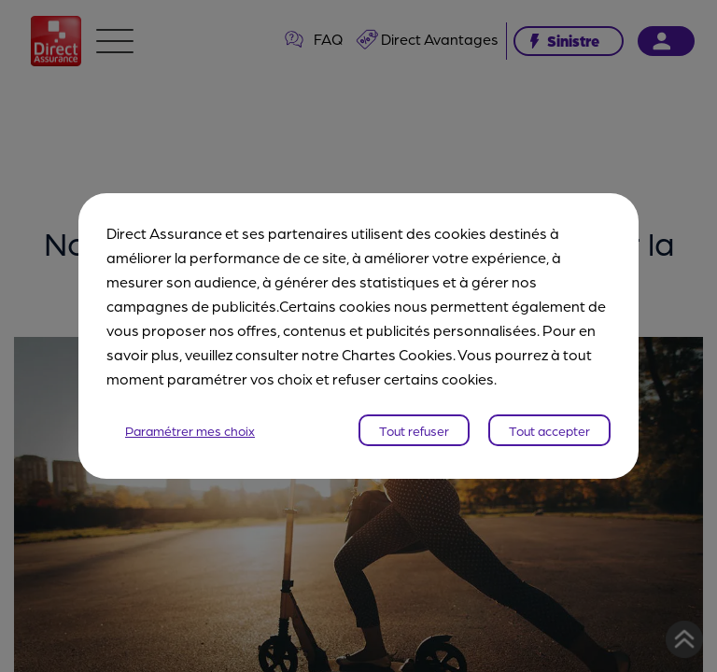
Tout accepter (549, 430)
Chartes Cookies (397, 354)
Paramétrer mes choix (190, 430)
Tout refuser (414, 430)
